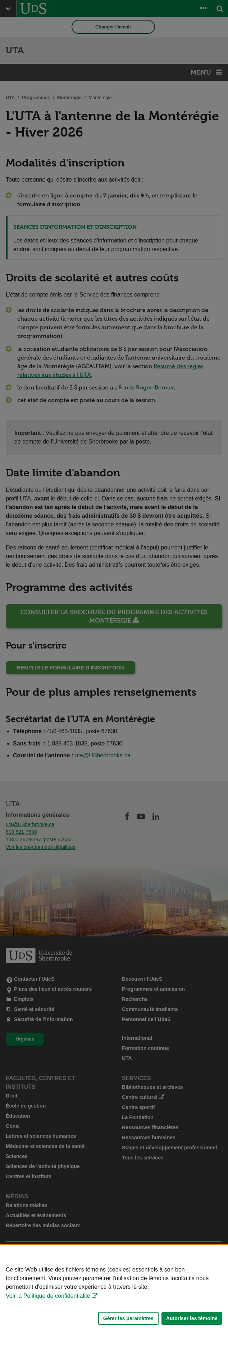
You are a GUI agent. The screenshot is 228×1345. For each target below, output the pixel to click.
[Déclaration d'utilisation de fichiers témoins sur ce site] (114, 1295)
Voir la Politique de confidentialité (48, 1296)
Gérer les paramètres (128, 1318)
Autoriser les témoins (192, 1318)
